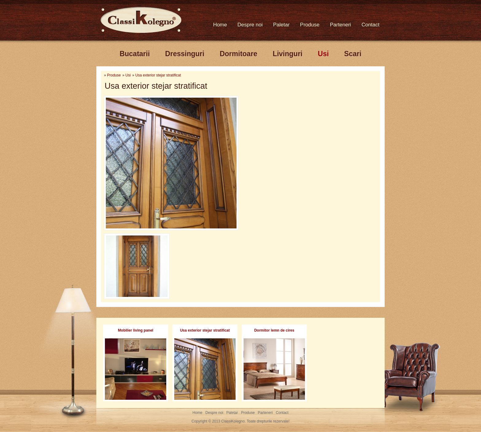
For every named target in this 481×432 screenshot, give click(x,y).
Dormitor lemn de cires (274, 330)
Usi (323, 54)
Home (220, 25)
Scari (352, 54)
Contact (370, 25)
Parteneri (340, 25)
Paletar (281, 25)
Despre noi (250, 25)
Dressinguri (184, 54)
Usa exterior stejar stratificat (158, 75)
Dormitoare (238, 54)
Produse (309, 25)
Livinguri (287, 54)
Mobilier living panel (135, 330)
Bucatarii (135, 54)
